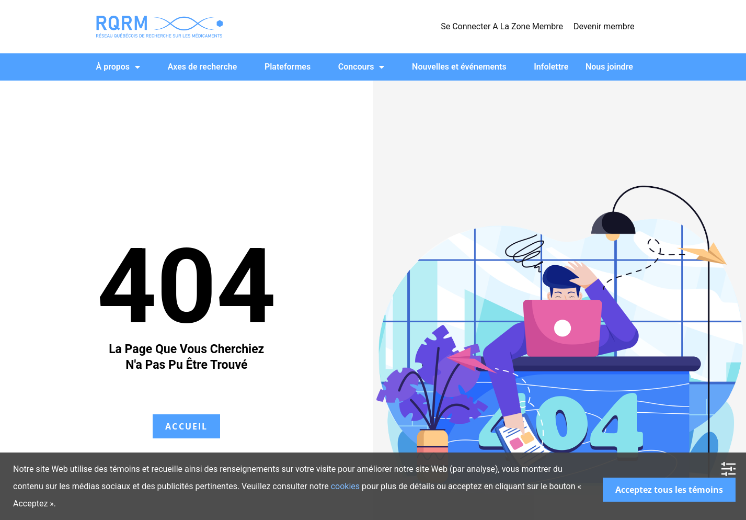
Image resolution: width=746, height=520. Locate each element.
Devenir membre (603, 26)
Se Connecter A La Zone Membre (502, 26)
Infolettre (551, 67)
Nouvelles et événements (459, 67)
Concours (361, 67)
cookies (345, 486)
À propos (118, 67)
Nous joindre (609, 67)
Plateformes (288, 67)
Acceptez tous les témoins (669, 489)
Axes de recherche (202, 67)
